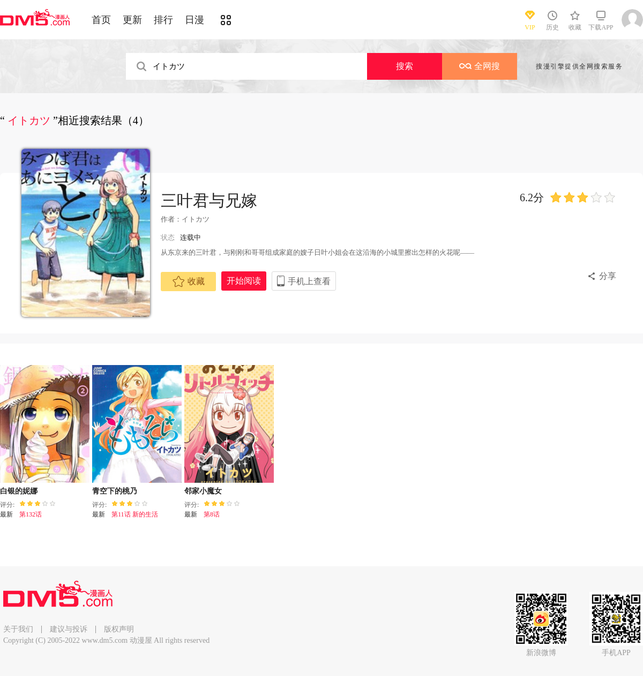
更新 (132, 19)
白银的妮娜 (19, 491)
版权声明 (119, 629)
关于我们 (18, 629)
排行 (163, 19)
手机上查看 (309, 281)
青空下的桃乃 (114, 491)
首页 (101, 19)
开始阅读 (244, 280)
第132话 (30, 514)
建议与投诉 (68, 629)
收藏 (189, 281)
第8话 (212, 514)
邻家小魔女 (203, 491)
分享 (607, 275)
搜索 (404, 66)
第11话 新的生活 (134, 514)
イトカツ (196, 219)
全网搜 (479, 66)
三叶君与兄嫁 (209, 200)
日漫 (194, 19)
